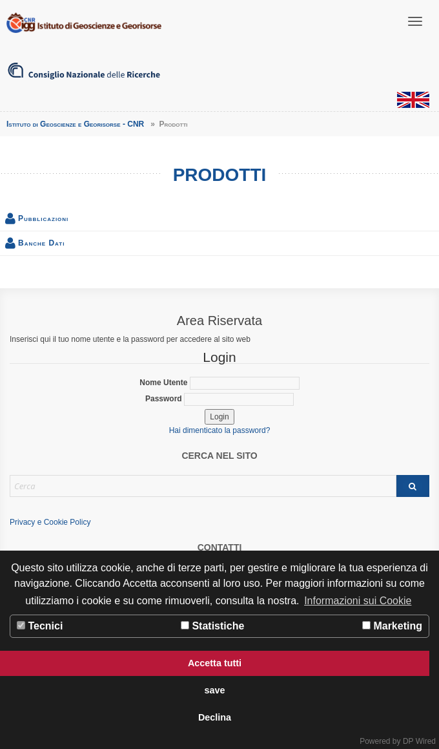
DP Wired (419, 741)
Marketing (392, 625)
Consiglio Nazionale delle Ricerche (83, 71)
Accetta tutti (214, 663)
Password (219, 399)
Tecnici (40, 625)
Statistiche (212, 625)
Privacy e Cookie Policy (50, 522)
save (214, 690)
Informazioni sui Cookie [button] (357, 600)
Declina (214, 717)
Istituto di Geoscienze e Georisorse (83, 22)
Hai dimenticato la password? (220, 430)
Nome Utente (219, 383)
